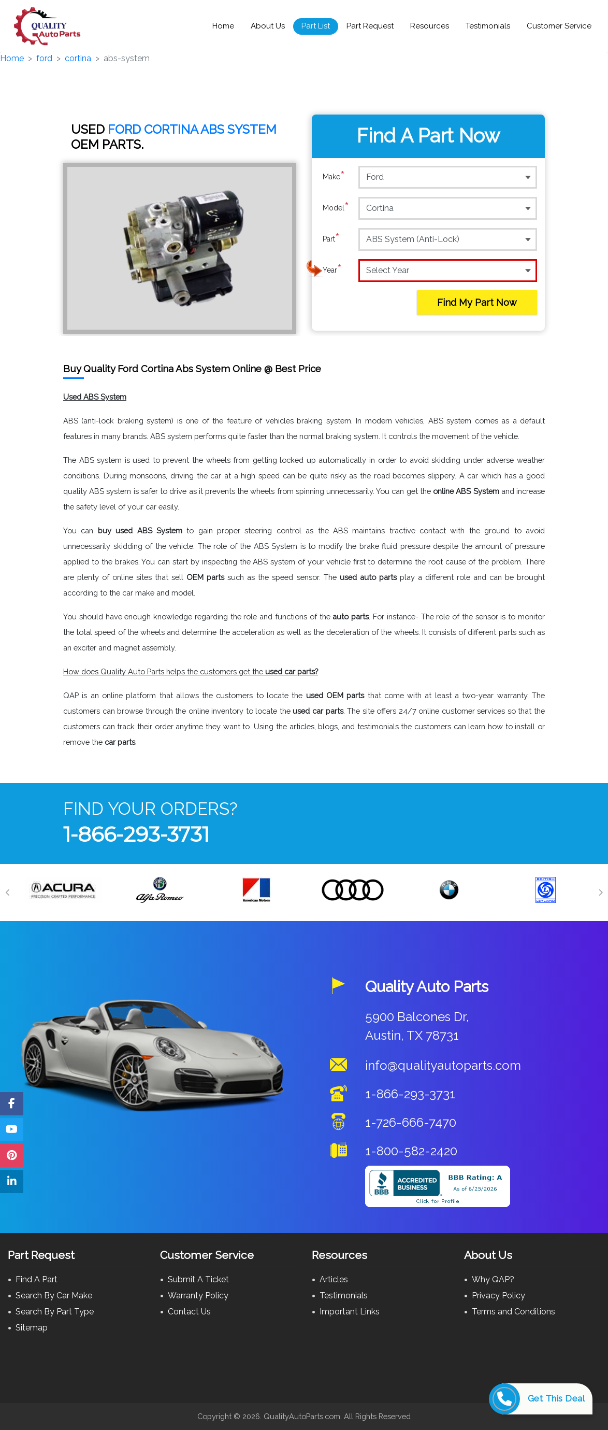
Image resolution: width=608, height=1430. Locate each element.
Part (331, 239)
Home (223, 26)
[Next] (600, 892)
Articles (334, 1279)
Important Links (350, 1311)
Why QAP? (493, 1279)
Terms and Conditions (513, 1311)
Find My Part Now (477, 302)
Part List (315, 26)
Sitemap (32, 1328)
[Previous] (8, 892)
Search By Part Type (55, 1311)
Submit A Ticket (198, 1279)
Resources (429, 26)
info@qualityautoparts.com (443, 1065)
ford (44, 58)
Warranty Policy (198, 1295)
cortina (78, 58)
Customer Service (559, 26)
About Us (268, 26)
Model (336, 208)
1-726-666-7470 (410, 1122)
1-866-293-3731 (136, 834)
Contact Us (189, 1311)
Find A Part (36, 1279)
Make (334, 177)
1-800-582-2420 (411, 1150)
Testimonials (488, 26)
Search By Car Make (54, 1295)
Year (332, 270)
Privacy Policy (498, 1295)
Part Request (370, 26)
